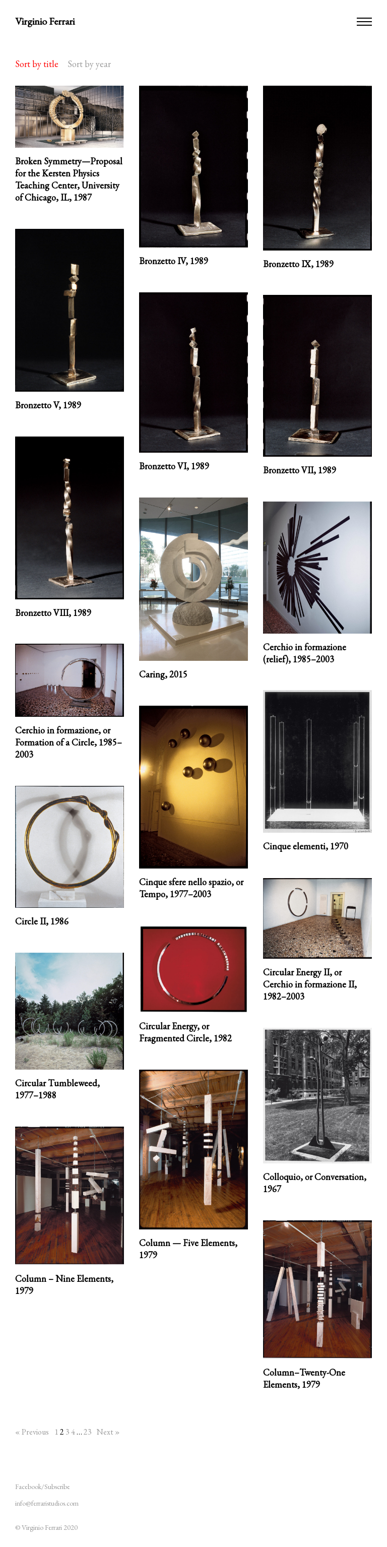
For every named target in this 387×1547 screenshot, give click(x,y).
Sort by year (89, 64)
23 (88, 1432)
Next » (108, 1432)
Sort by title (36, 64)
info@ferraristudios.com (47, 1503)
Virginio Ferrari (45, 21)
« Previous (32, 1432)
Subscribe (57, 1486)
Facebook (28, 1486)
